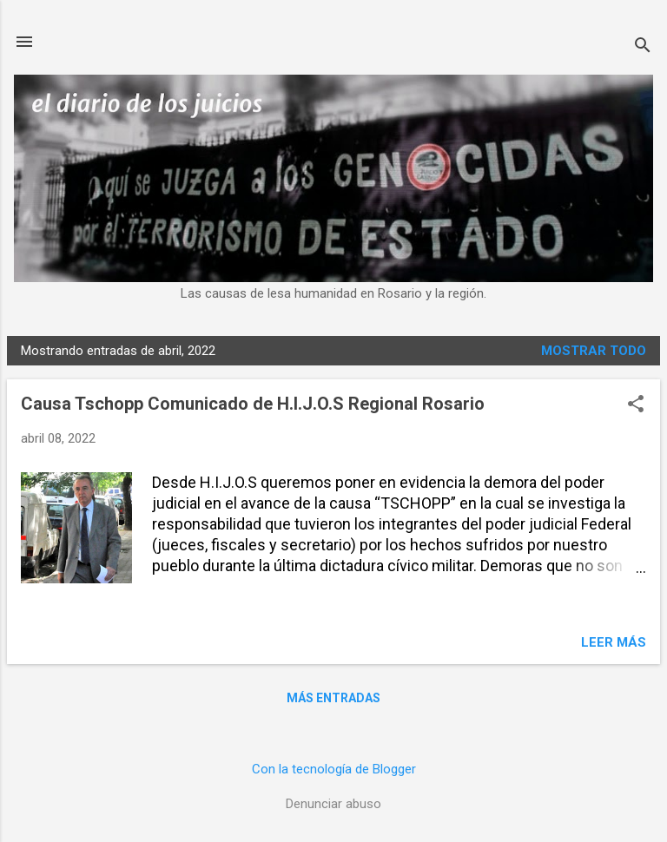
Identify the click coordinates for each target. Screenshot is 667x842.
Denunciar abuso (333, 804)
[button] (635, 405)
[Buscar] (642, 47)
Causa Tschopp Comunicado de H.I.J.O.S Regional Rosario (253, 403)
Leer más (613, 642)
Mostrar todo (593, 351)
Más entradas (333, 698)
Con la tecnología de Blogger (334, 769)
